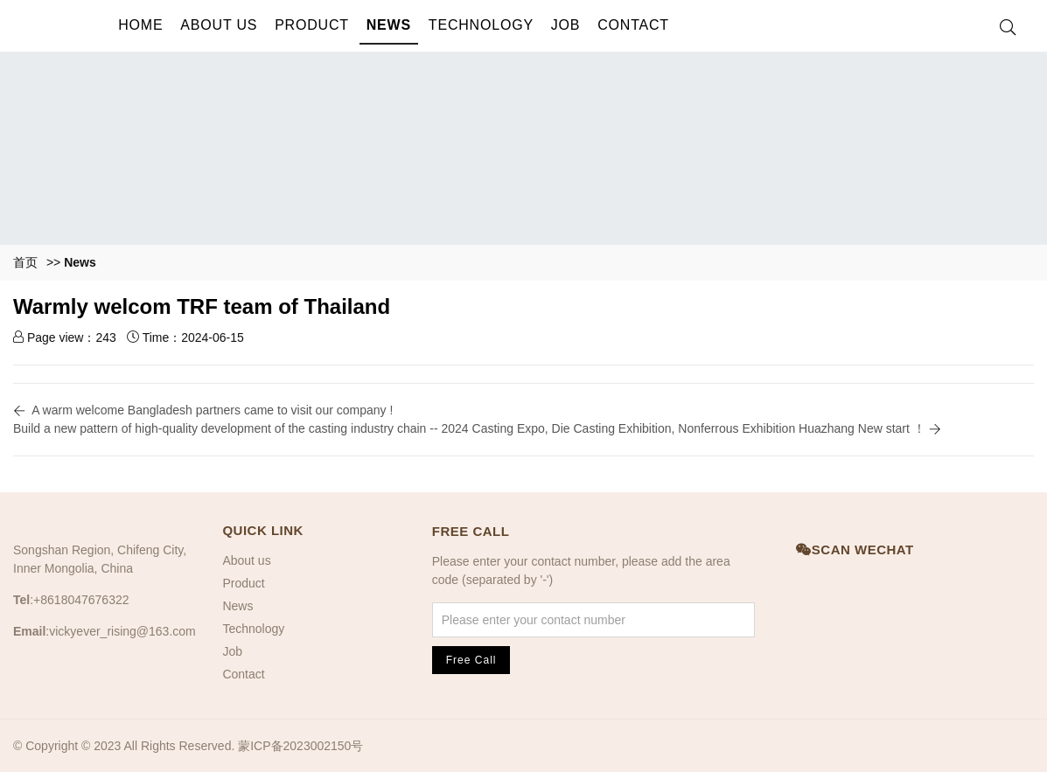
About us (218, 24)
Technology (481, 24)
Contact (633, 24)
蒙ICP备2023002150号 (300, 746)
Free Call (471, 531)
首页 (25, 262)
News (388, 24)
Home (140, 24)
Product (312, 24)
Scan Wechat (854, 549)
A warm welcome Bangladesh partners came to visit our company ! (212, 410)
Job (566, 24)
